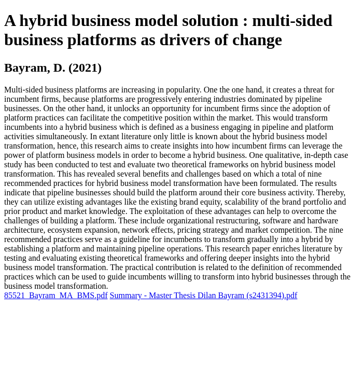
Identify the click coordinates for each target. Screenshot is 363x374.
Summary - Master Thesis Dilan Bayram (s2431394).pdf (204, 295)
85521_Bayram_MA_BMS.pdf (56, 295)
